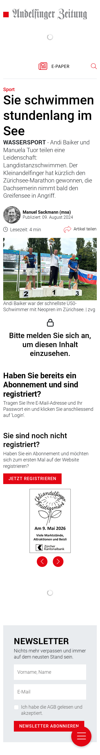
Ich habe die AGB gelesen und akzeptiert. (51, 710)
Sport (9, 89)
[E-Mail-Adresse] (50, 692)
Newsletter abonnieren (49, 726)
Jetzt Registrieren (32, 478)
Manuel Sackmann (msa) (47, 212)
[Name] (50, 672)
